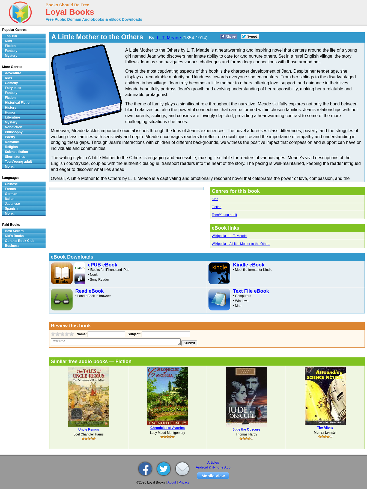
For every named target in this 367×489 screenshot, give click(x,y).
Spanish (11, 209)
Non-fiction (13, 127)
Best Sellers (14, 231)
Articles (213, 462)
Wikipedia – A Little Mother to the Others (241, 244)
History (10, 107)
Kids (215, 199)
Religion (11, 147)
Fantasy (11, 51)
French (10, 189)
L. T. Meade (169, 37)
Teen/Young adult (224, 215)
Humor (10, 112)
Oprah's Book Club (19, 241)
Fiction (216, 207)
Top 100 (11, 36)
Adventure (13, 73)
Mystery (11, 56)
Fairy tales (13, 88)
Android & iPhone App (213, 467)
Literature (12, 117)
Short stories (15, 157)
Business (12, 246)
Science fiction (16, 152)
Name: (81, 334)
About (172, 482)
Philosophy (14, 132)
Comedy (11, 83)
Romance (12, 142)
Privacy (184, 482)
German (11, 194)
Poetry (10, 137)
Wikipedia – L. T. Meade (229, 236)
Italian (9, 199)
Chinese (11, 184)
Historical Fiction (18, 103)
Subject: (133, 334)
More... (10, 166)
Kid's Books (14, 236)
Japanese (12, 204)
